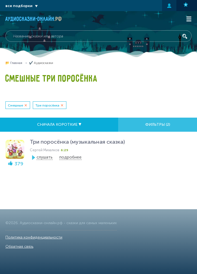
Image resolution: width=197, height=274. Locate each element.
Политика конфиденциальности (33, 237)
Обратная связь (19, 246)
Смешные (15, 105)
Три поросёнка (47, 105)
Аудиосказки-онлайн (33, 19)
